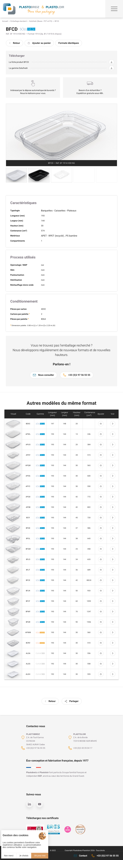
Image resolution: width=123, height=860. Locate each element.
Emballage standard (18, 21)
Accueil (5, 21)
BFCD (57, 21)
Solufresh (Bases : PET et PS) (40, 21)
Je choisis (23, 855)
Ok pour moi (39, 855)
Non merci (8, 855)
